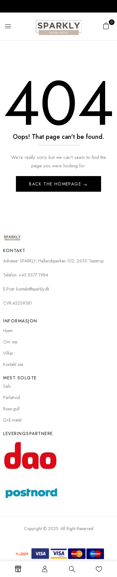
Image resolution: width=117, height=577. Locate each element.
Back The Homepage (56, 184)
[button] (106, 26)
